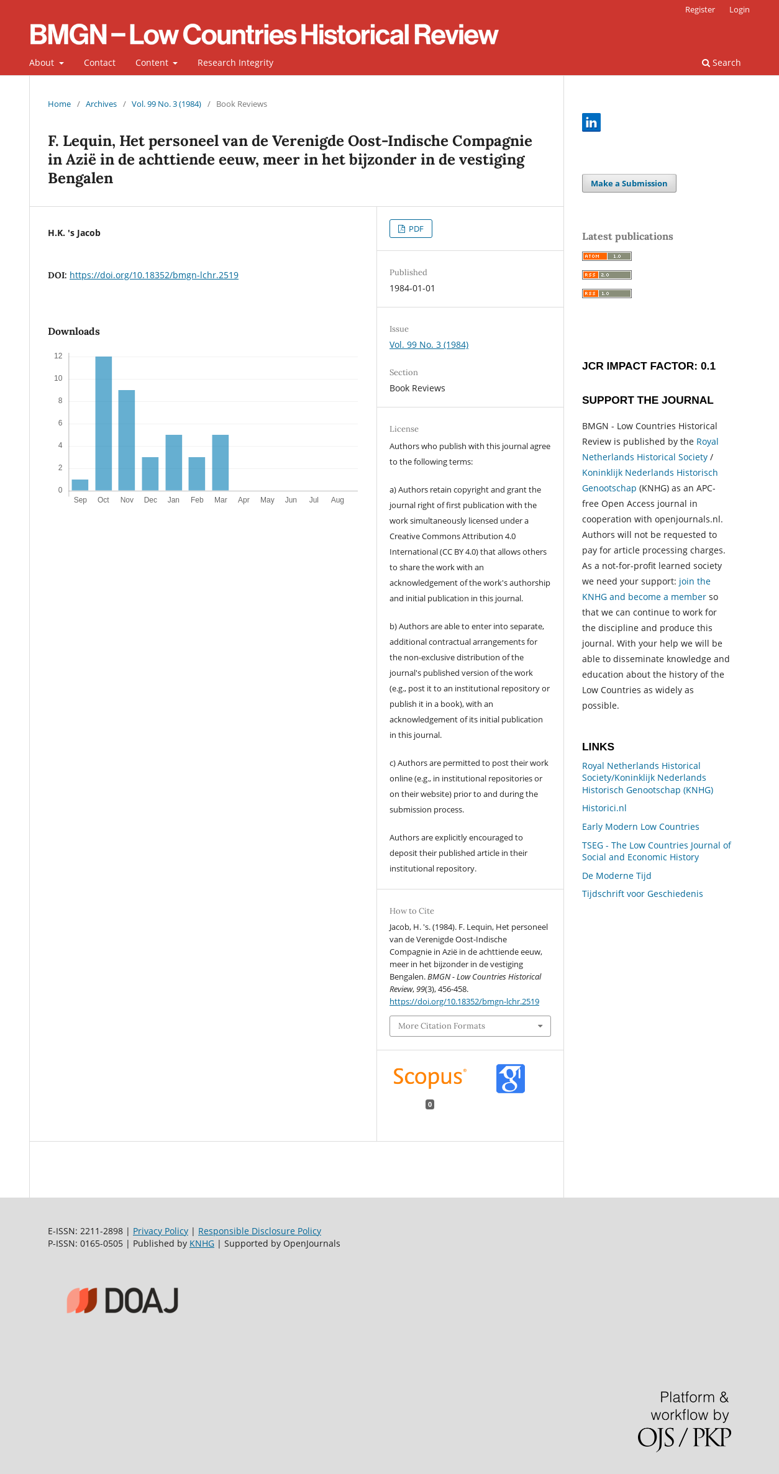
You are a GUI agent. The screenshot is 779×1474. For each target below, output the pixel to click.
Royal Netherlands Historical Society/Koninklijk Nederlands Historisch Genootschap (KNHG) (647, 778)
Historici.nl (604, 808)
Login (739, 9)
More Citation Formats (441, 1026)
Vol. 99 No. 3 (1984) (166, 103)
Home (59, 103)
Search (721, 62)
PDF (415, 228)
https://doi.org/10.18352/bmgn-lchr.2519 (154, 275)
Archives (101, 103)
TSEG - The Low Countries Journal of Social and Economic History (656, 851)
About (43, 62)
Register (700, 9)
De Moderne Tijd (617, 875)
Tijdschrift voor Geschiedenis (642, 893)
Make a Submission (629, 183)
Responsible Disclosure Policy (259, 1231)
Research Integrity (235, 62)
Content (153, 62)
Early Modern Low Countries (640, 826)
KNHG (201, 1243)
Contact (100, 62)
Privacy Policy (160, 1231)
